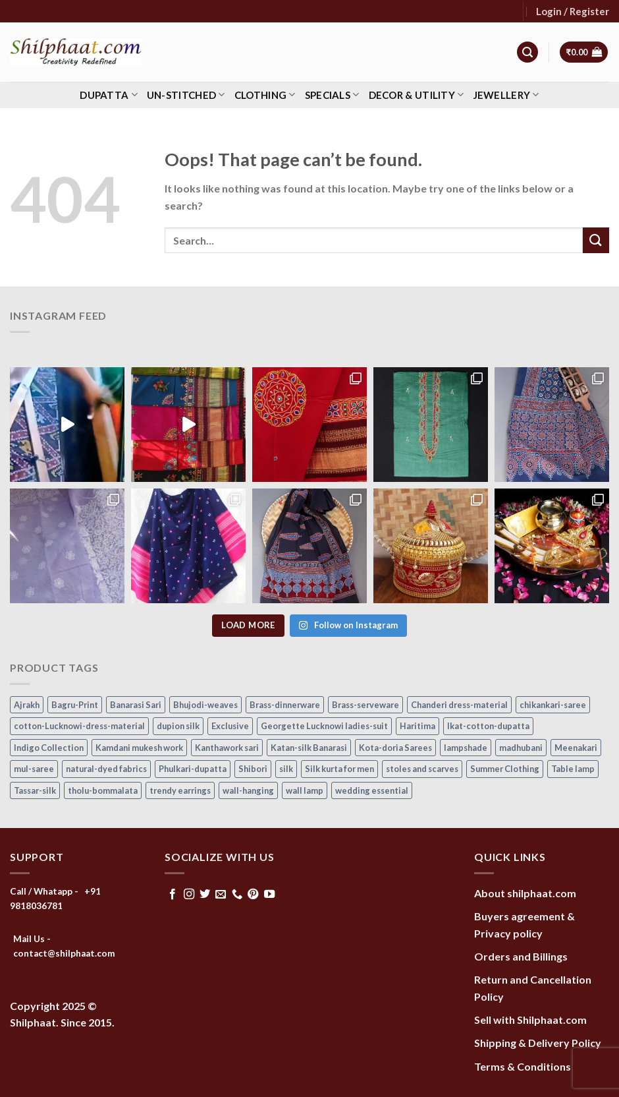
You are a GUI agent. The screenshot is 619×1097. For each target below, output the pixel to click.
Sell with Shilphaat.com (530, 1019)
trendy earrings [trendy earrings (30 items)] (180, 790)
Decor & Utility (416, 94)
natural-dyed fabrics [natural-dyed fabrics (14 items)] (106, 768)
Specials (332, 94)
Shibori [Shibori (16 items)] (252, 768)
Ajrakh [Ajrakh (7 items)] (27, 704)
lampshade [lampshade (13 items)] (465, 747)
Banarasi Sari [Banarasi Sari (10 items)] (135, 704)
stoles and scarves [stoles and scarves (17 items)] (422, 768)
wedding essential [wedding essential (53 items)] (371, 790)
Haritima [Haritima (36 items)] (417, 726)
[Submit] (596, 240)
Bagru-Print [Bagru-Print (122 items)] (74, 704)
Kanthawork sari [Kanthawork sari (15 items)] (227, 747)
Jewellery (506, 94)
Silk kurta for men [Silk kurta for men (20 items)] (339, 768)
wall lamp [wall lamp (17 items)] (304, 790)
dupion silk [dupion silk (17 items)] (178, 726)
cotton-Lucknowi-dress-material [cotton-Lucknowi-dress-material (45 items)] (79, 726)
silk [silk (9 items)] (286, 768)
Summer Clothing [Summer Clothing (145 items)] (504, 768)
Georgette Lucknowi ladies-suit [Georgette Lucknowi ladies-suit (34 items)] (324, 726)
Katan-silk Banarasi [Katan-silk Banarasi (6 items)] (309, 747)
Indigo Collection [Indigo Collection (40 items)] (49, 747)
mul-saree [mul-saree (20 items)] (34, 768)
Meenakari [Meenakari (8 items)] (575, 747)
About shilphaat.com (525, 893)
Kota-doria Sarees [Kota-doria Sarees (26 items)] (395, 747)
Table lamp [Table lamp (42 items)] (573, 768)
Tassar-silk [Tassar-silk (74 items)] (35, 790)
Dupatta (109, 94)
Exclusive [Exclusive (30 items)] (230, 726)
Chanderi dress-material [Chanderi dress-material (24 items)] (459, 704)
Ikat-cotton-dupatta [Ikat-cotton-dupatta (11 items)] (488, 726)
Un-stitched (186, 94)
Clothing (265, 94)
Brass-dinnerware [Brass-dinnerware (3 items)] (285, 704)
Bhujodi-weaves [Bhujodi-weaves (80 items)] (205, 704)
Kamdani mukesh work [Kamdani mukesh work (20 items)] (139, 747)
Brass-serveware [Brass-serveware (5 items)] (365, 704)
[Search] (527, 52)
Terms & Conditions (522, 1066)
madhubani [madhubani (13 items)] (521, 747)
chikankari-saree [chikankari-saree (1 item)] (553, 704)
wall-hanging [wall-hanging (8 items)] (248, 790)
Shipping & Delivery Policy (537, 1042)
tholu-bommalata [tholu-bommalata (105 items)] (103, 790)
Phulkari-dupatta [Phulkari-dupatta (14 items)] (193, 768)
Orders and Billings (521, 956)
